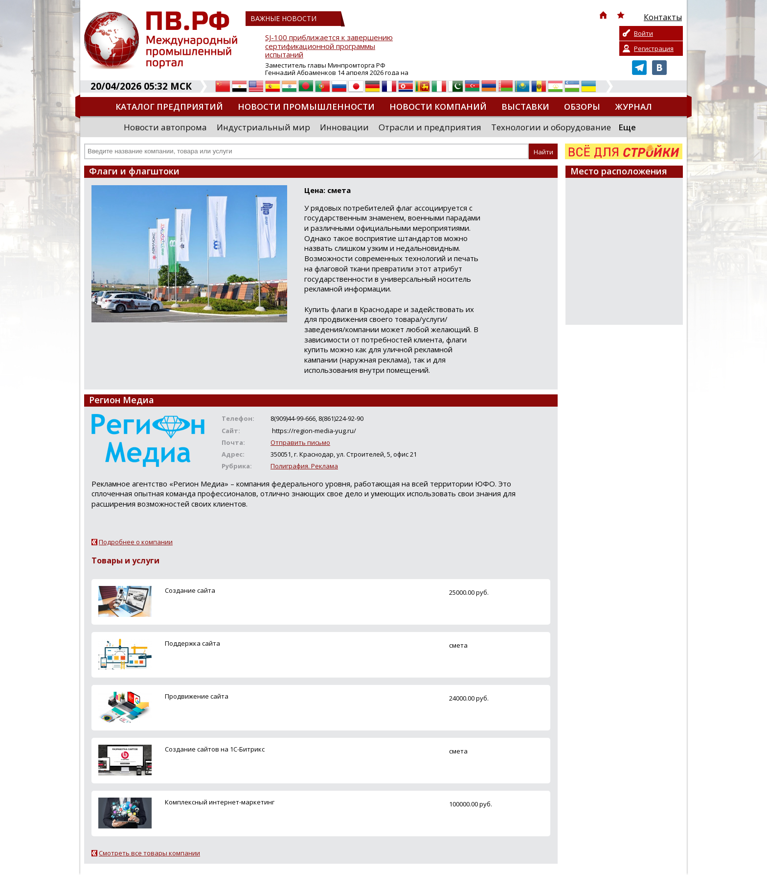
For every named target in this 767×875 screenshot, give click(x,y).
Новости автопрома (165, 127)
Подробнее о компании (136, 541)
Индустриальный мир (263, 127)
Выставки (525, 106)
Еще (627, 127)
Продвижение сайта (196, 696)
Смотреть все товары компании (149, 853)
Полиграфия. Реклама (304, 466)
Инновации (344, 127)
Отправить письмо (300, 442)
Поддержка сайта (192, 643)
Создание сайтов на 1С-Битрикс (215, 749)
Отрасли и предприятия (430, 127)
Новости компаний (438, 106)
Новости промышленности (306, 106)
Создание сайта (190, 590)
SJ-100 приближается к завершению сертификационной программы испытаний (329, 46)
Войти (643, 33)
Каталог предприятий (169, 106)
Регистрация (654, 48)
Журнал (633, 106)
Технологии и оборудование (551, 127)
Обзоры (582, 106)
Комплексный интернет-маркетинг (219, 802)
